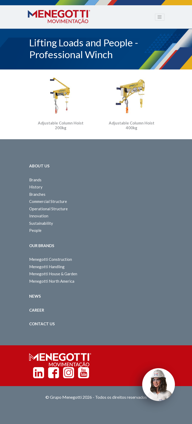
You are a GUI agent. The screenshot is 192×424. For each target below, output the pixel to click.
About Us (39, 165)
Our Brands (41, 245)
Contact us (42, 323)
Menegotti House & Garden (53, 273)
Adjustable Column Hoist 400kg (131, 125)
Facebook (53, 372)
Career (36, 310)
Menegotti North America (51, 281)
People (35, 230)
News (35, 296)
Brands (35, 179)
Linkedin (38, 372)
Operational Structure (48, 208)
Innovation (38, 215)
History (36, 186)
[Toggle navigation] (159, 17)
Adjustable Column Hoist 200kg (61, 125)
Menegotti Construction (50, 259)
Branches (37, 194)
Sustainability (41, 223)
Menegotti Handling (47, 266)
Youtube (83, 372)
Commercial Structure (48, 201)
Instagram (68, 372)
